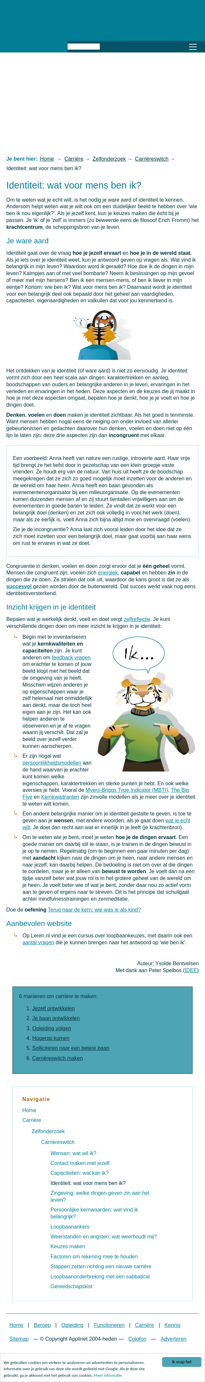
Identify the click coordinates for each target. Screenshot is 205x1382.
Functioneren (109, 1325)
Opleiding (72, 1325)
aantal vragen (38, 942)
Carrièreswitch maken (57, 1058)
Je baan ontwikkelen (56, 1018)
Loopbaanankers (70, 1227)
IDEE (191, 970)
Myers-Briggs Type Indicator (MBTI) (127, 790)
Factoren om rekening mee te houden (94, 1256)
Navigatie (36, 1099)
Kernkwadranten (60, 797)
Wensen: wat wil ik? (73, 1153)
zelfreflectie (137, 619)
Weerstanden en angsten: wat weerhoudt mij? (104, 1236)
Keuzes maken (68, 1246)
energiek (108, 572)
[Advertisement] (102, 104)
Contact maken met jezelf (80, 1163)
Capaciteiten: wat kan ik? (80, 1173)
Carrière (73, 159)
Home (47, 159)
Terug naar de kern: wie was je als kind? (94, 909)
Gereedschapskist (72, 1286)
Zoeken (107, 45)
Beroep (42, 1325)
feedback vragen (71, 657)
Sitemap (19, 1339)
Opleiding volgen (51, 1028)
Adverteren (173, 1339)
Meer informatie (108, 1375)
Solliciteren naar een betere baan (71, 1048)
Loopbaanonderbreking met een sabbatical (100, 1276)
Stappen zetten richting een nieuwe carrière (101, 1266)
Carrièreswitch (151, 159)
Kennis (172, 1325)
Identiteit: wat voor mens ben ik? (88, 1183)
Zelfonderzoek (109, 159)
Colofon (137, 1339)
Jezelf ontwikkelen (53, 1008)
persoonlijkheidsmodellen (52, 763)
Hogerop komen (51, 1038)
